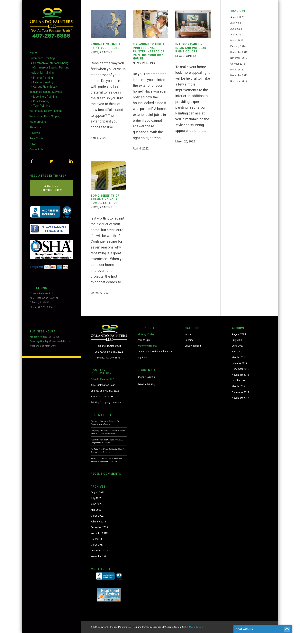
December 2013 (239, 52)
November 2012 (238, 81)
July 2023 (235, 23)
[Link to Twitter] (51, 161)
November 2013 (238, 58)
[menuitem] (51, 52)
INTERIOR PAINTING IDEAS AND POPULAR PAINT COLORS (190, 48)
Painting (106, 52)
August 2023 (237, 17)
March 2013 (236, 69)
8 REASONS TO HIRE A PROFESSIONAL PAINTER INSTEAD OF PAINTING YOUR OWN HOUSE (149, 51)
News (94, 52)
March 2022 (236, 40)
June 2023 (236, 29)
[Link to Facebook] (31, 161)
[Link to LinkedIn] (71, 161)
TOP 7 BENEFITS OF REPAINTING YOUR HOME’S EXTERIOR (105, 199)
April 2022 (235, 34)
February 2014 (238, 46)
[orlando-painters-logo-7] (51, 23)
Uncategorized (193, 345)
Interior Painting (146, 376)
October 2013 (237, 63)
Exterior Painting (147, 384)
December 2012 (239, 75)
